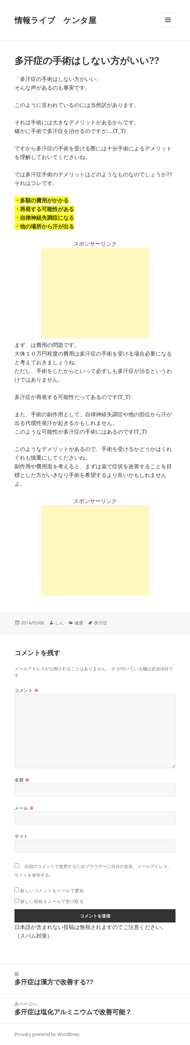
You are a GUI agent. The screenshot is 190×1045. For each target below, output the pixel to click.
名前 (21, 780)
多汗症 (100, 623)
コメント (26, 690)
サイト (21, 836)
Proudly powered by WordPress (46, 1034)
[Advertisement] (95, 293)
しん (59, 623)
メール (24, 808)
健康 (79, 623)
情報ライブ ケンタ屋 (55, 19)
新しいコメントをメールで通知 (52, 890)
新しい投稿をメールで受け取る (52, 901)
